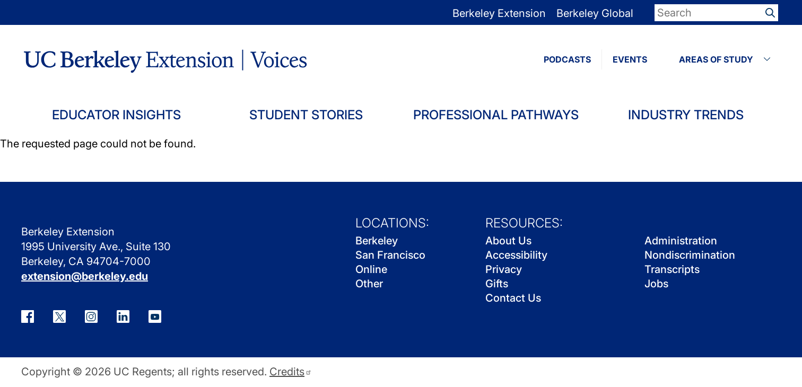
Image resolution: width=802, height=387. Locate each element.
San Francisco (390, 255)
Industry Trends (686, 114)
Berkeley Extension (499, 13)
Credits (290, 372)
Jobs (656, 283)
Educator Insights (116, 114)
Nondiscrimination (689, 255)
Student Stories (306, 114)
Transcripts (672, 269)
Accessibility (516, 255)
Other (369, 283)
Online (371, 269)
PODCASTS (567, 59)
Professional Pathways (496, 114)
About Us (508, 240)
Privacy (503, 269)
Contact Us (513, 298)
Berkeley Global (594, 13)
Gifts (496, 283)
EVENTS (630, 59)
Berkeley (376, 240)
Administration (680, 240)
